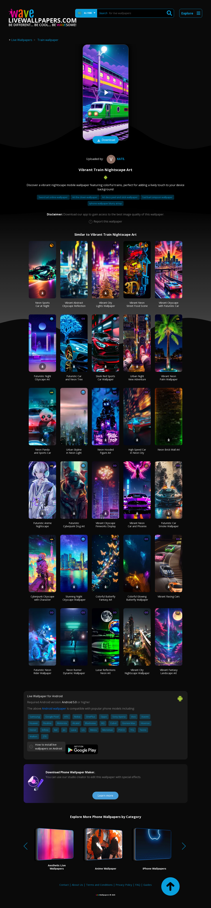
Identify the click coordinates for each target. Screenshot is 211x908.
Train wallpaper (47, 40)
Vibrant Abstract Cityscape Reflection (73, 304)
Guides (147, 884)
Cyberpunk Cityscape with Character (42, 598)
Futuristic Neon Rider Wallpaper (42, 671)
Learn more (105, 795)
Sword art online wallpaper (53, 197)
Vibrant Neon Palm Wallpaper (169, 377)
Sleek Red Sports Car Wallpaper (105, 377)
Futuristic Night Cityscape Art (42, 377)
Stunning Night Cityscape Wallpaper (74, 598)
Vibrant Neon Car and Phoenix (137, 524)
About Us (77, 884)
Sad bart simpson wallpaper (157, 197)
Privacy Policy (124, 884)
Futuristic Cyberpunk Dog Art (74, 524)
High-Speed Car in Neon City (137, 451)
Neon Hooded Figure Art (105, 451)
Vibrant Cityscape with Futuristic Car (168, 304)
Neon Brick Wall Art (169, 449)
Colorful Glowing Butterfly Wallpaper (137, 598)
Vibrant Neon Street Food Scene (137, 304)
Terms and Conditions (99, 884)
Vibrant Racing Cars (169, 596)
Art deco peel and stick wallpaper (120, 197)
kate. (115, 159)
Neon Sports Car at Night (42, 304)
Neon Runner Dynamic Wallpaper (74, 671)
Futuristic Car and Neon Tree (74, 377)
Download (105, 140)
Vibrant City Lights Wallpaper (105, 304)
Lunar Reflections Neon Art (105, 671)
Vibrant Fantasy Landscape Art (169, 671)
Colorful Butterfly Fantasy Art (105, 598)
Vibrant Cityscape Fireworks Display (106, 524)
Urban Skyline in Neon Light (74, 451)
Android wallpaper (54, 708)
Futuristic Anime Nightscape (42, 524)
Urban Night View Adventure (137, 377)
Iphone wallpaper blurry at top (105, 203)
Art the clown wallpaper (85, 197)
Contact (64, 884)
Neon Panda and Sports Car (42, 451)
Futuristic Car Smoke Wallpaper (169, 524)
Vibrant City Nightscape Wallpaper (137, 671)
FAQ (137, 884)
